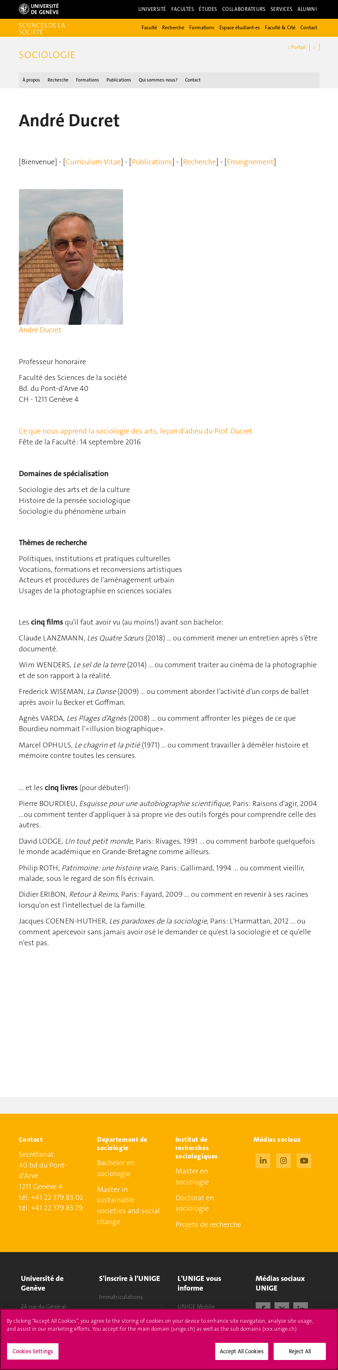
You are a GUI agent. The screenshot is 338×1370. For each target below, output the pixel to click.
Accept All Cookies (242, 1356)
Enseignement (250, 162)
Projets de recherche (208, 1224)
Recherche (173, 27)
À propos (31, 80)
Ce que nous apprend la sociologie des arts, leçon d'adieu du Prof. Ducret (135, 431)
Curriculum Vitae (93, 162)
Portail (296, 47)
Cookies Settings (33, 1356)
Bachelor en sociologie (116, 1168)
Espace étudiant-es (239, 27)
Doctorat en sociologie (194, 1203)
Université (152, 9)
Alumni (307, 9)
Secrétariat (36, 1154)
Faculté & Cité (280, 27)
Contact (308, 27)
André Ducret (40, 330)
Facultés (182, 9)
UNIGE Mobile (196, 1306)
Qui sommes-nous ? (158, 80)
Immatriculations (121, 1297)
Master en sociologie (192, 1176)
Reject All (300, 1356)
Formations (201, 27)
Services (282, 9)
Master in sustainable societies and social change (128, 1205)
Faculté (149, 27)
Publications (119, 80)
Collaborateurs (244, 9)
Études (208, 9)
